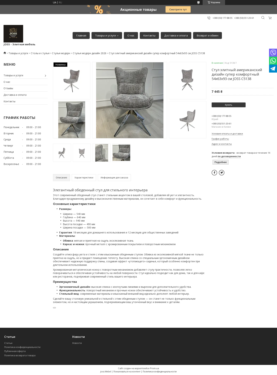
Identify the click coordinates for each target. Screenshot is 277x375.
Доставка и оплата (176, 35)
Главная (81, 35)
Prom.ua (154, 368)
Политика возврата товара (20, 355)
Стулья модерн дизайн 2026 (89, 53)
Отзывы (8, 88)
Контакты (149, 35)
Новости (77, 343)
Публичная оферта (15, 351)
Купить (228, 105)
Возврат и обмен (207, 35)
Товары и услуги (105, 35)
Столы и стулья (40, 53)
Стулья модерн (61, 53)
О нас (130, 35)
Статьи (8, 343)
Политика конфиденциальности (22, 347)
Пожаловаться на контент (126, 371)
